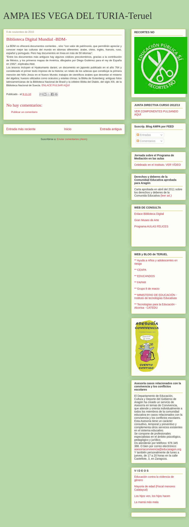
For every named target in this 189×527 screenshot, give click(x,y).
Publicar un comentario (24, 112)
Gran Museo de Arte (146, 220)
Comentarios (146, 141)
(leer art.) (166, 195)
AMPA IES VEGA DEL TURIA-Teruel (77, 15)
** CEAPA (140, 269)
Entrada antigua (111, 129)
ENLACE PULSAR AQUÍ (55, 85)
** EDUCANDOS (144, 276)
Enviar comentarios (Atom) (72, 139)
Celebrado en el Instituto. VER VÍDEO (157, 164)
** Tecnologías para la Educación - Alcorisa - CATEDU (155, 306)
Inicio (67, 129)
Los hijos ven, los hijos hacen (152, 496)
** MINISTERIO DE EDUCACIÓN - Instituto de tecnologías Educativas (155, 296)
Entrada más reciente (20, 129)
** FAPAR (140, 282)
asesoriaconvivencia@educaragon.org (157, 449)
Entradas (144, 134)
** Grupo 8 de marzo (146, 288)
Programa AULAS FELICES (151, 226)
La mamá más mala (146, 502)
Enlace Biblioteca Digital (149, 213)
